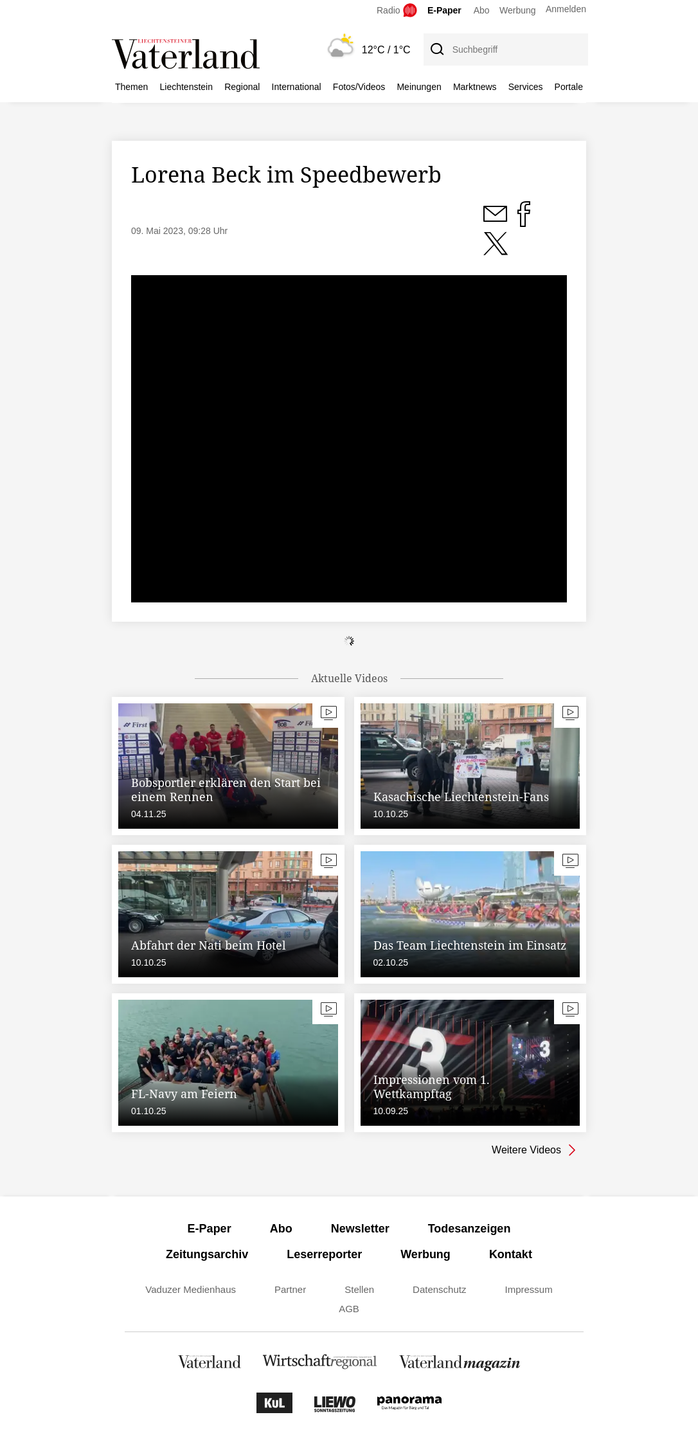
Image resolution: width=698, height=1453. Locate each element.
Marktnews (475, 87)
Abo (482, 10)
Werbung (517, 10)
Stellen (359, 1289)
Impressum (528, 1289)
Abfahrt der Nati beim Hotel (208, 945)
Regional (242, 87)
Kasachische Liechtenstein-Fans (461, 796)
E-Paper (444, 10)
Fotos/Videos (359, 87)
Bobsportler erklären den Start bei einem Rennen (226, 789)
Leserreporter (324, 1254)
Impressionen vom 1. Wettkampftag (431, 1086)
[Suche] (436, 49)
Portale (569, 87)
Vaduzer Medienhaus (190, 1289)
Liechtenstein (186, 87)
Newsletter (360, 1228)
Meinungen (419, 87)
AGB (349, 1308)
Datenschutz (439, 1289)
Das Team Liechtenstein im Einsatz (469, 945)
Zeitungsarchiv (207, 1254)
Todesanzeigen (469, 1228)
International (296, 87)
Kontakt (510, 1254)
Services (525, 87)
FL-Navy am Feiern (184, 1093)
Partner (290, 1289)
